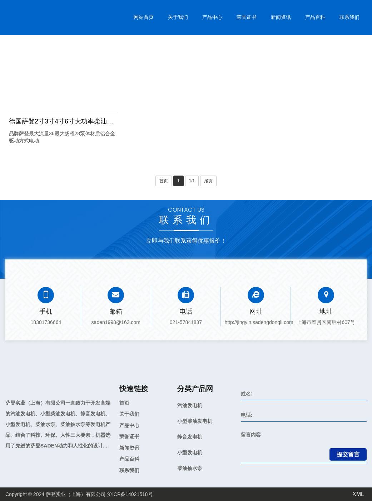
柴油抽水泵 (189, 468)
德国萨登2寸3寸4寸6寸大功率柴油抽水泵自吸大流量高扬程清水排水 (106, 121)
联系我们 (349, 17)
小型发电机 (189, 452)
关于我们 (178, 17)
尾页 (208, 180)
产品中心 (212, 17)
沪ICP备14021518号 (130, 494)
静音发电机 (189, 437)
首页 (163, 180)
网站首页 (144, 17)
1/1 (192, 180)
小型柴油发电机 (194, 421)
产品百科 (315, 17)
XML (358, 494)
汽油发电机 (189, 405)
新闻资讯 (281, 17)
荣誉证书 (247, 17)
